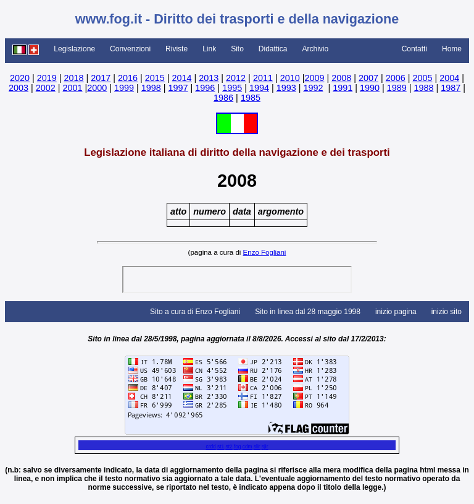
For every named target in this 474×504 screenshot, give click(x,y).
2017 (100, 78)
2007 (368, 78)
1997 (178, 88)
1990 (370, 88)
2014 (182, 78)
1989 (397, 88)
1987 (450, 88)
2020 (20, 78)
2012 (236, 78)
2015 (155, 78)
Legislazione (74, 49)
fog (237, 446)
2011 (263, 78)
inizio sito (446, 311)
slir (257, 446)
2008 (341, 78)
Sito (237, 49)
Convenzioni (130, 49)
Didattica (273, 49)
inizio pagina (396, 311)
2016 (128, 78)
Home (452, 49)
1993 (286, 88)
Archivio (315, 49)
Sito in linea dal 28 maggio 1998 (307, 311)
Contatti (414, 49)
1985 (250, 98)
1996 (205, 88)
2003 (18, 88)
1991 (342, 88)
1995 (232, 88)
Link (209, 49)
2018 (74, 78)
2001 (73, 88)
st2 (228, 446)
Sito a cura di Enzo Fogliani (195, 311)
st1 (220, 446)
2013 (208, 78)
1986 (223, 98)
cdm (247, 446)
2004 (449, 78)
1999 (124, 88)
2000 (97, 88)
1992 (313, 88)
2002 (46, 88)
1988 (423, 88)
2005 (422, 78)
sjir (265, 446)
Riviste (176, 49)
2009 (314, 78)
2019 (47, 78)
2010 (290, 78)
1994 (259, 88)
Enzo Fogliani (264, 252)
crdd (210, 446)
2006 (395, 78)
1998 (151, 88)
